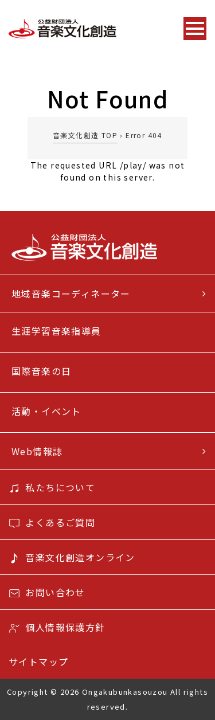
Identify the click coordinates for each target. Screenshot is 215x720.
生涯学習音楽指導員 (56, 331)
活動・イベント (46, 411)
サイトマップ (38, 661)
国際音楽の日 (41, 371)
